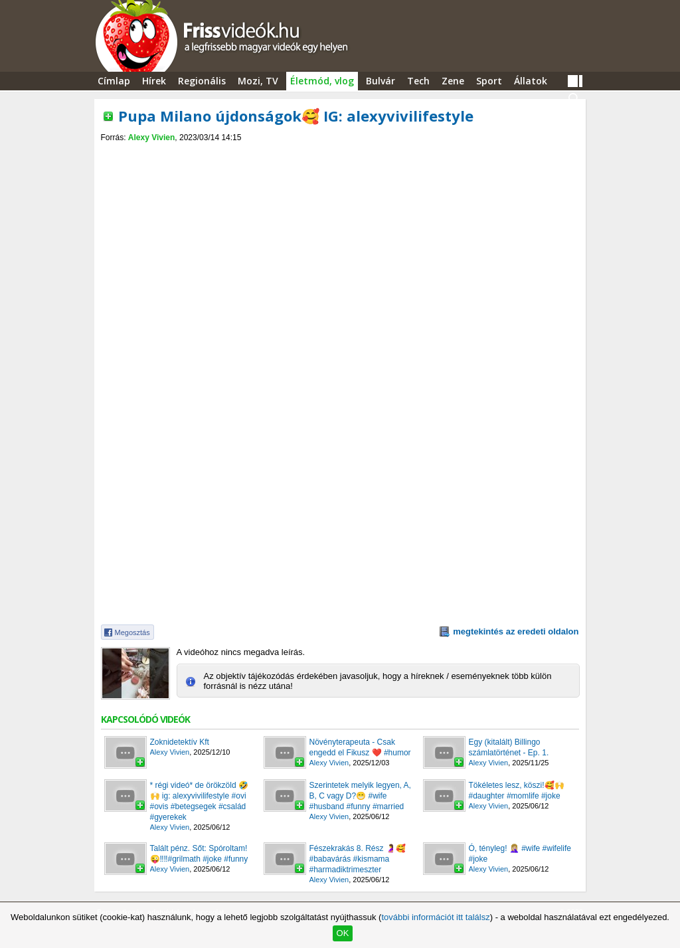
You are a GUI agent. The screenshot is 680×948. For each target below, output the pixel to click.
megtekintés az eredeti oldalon (515, 631)
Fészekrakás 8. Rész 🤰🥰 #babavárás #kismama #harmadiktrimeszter (357, 859)
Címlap (114, 80)
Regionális (202, 80)
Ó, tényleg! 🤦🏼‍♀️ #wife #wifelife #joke (520, 854)
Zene (453, 80)
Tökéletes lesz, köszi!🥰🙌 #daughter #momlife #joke (516, 791)
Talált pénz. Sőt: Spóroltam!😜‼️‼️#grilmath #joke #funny (199, 854)
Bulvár (380, 80)
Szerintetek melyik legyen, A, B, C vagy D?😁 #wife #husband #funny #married (360, 796)
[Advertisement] (340, 154)
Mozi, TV (258, 80)
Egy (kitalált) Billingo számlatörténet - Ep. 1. (509, 747)
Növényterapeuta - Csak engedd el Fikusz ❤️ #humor (360, 747)
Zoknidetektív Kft (179, 742)
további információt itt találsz (435, 917)
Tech (418, 80)
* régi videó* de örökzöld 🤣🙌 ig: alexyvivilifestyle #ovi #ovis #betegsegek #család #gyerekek (199, 801)
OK (343, 933)
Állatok (530, 80)
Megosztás (132, 632)
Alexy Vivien (151, 137)
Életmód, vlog (322, 80)
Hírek (154, 80)
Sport (489, 80)
